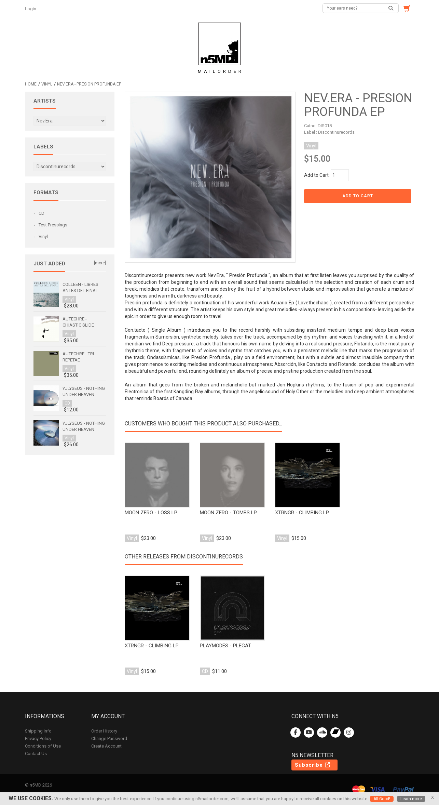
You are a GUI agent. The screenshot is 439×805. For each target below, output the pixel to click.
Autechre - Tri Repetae (78, 356)
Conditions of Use (43, 746)
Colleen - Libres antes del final (80, 287)
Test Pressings (53, 224)
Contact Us (36, 753)
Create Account (106, 746)
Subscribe (313, 765)
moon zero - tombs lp (228, 513)
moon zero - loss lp (151, 513)
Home (31, 84)
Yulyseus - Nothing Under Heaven (84, 391)
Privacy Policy (38, 738)
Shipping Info (38, 731)
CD (41, 213)
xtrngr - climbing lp (302, 513)
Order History (104, 731)
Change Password (109, 738)
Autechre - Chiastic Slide (78, 322)
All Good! (381, 798)
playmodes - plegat (225, 646)
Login (31, 8)
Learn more (411, 798)
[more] (100, 263)
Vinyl (46, 84)
